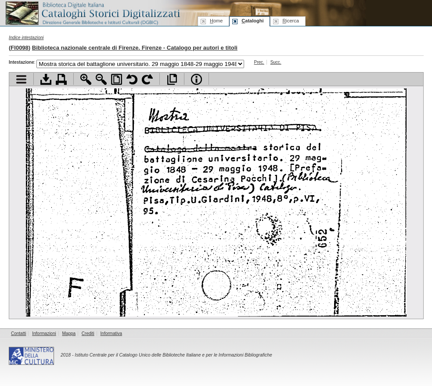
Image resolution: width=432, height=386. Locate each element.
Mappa (69, 333)
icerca (290, 20)
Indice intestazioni (26, 37)
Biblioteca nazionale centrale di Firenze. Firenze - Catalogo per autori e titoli (135, 47)
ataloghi (252, 20)
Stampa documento (61, 79)
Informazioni (44, 333)
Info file (196, 79)
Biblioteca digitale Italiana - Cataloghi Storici (92, 12)
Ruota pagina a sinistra (131, 79)
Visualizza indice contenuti (21, 79)
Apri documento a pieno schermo (171, 79)
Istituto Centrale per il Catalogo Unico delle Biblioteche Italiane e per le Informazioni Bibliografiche (173, 355)
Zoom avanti (85, 79)
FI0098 (19, 47)
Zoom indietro (101, 79)
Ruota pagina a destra (147, 79)
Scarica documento (45, 79)
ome (216, 20)
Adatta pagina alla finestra (116, 79)
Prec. (259, 62)
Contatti (18, 333)
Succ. (275, 62)
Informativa (111, 333)
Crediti (88, 333)
